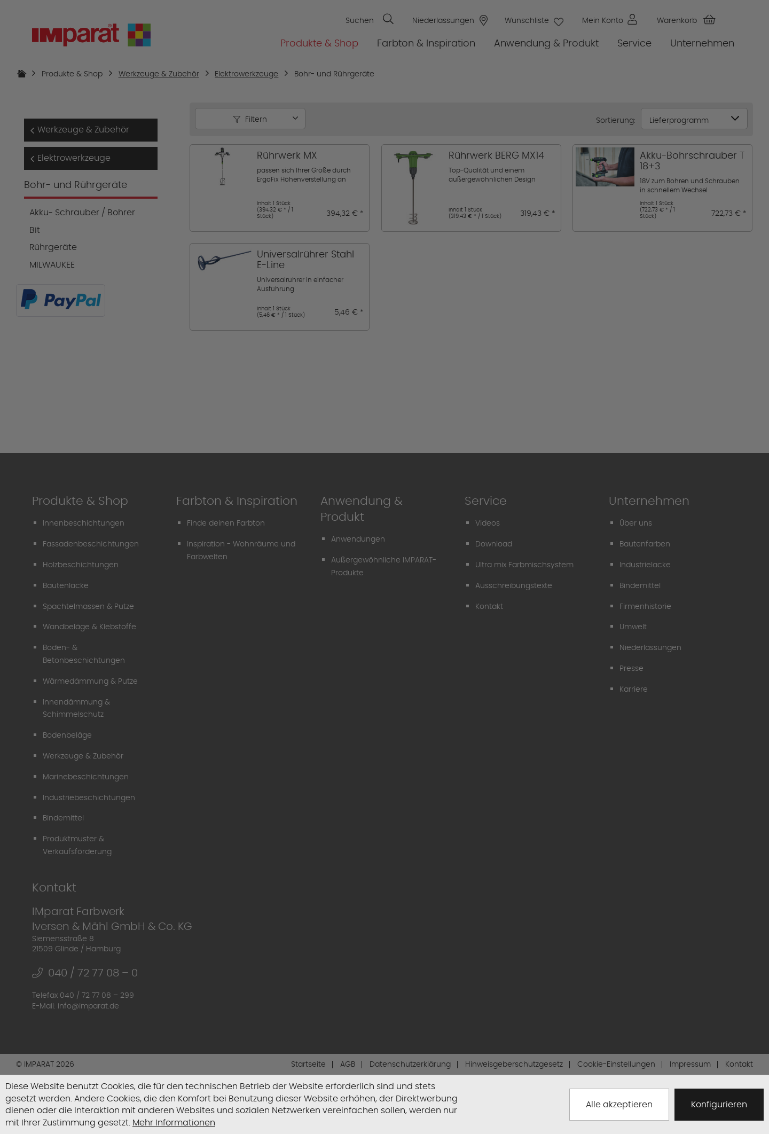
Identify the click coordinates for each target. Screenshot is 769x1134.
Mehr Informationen (173, 1122)
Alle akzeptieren (619, 1104)
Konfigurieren (719, 1104)
